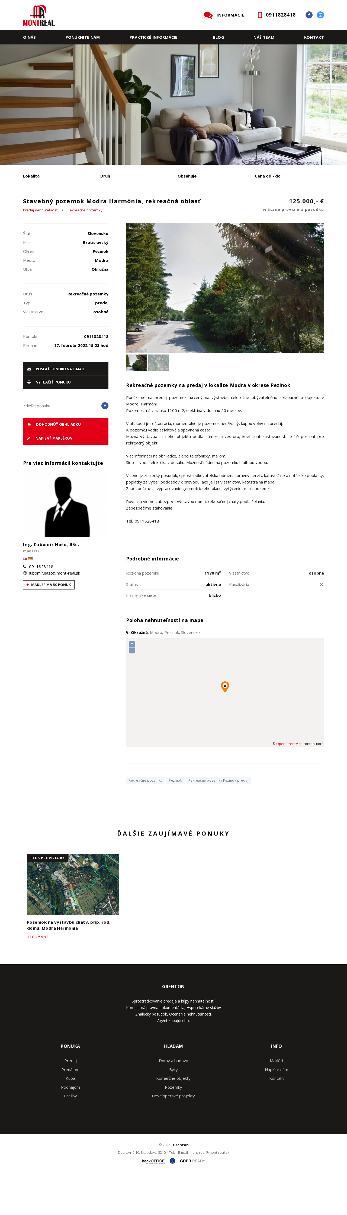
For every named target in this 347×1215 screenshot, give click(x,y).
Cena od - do (268, 176)
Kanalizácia (239, 625)
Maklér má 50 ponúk (49, 625)
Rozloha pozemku (142, 614)
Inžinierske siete (141, 636)
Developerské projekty (173, 1137)
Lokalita (31, 176)
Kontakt (314, 37)
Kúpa (104, 204)
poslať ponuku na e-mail (56, 410)
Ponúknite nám (83, 37)
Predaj (40, 204)
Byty (173, 1110)
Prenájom (73, 204)
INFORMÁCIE (231, 15)
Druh (105, 176)
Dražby (70, 1137)
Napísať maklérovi (50, 479)
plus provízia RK (47, 899)
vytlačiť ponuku (49, 423)
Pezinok (175, 821)
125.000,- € (293, 246)
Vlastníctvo (239, 614)
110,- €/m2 (37, 978)
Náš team (263, 37)
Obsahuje (187, 176)
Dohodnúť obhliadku (54, 465)
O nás (29, 37)
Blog (218, 37)
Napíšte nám (276, 1110)
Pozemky (173, 1128)
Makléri (276, 1102)
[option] (173, 104)
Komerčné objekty (173, 1119)
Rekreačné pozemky (85, 251)
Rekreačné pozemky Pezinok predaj (218, 821)
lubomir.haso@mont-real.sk (54, 614)
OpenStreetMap (289, 785)
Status (132, 625)
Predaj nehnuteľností (40, 251)
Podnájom (136, 204)
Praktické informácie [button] (153, 37)
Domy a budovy (173, 1102)
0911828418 (41, 607)
